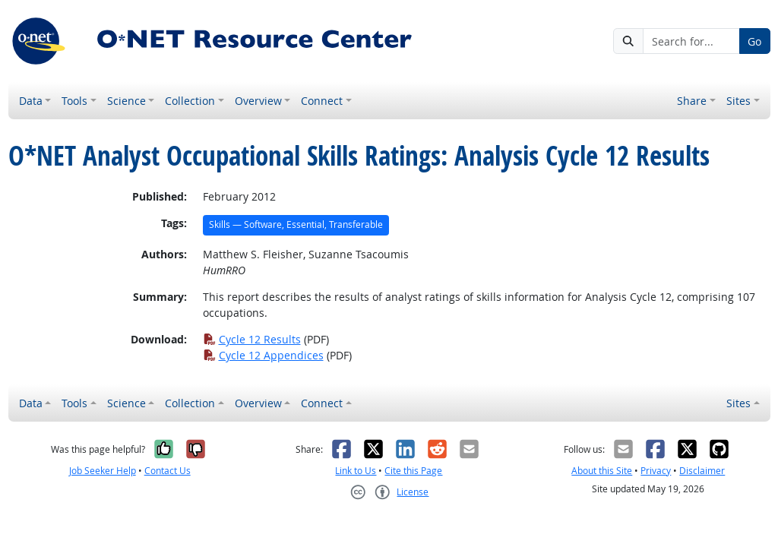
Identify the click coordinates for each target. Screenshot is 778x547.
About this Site (601, 470)
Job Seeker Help (102, 470)
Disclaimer (702, 470)
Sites (738, 100)
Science (126, 100)
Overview (258, 100)
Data (31, 100)
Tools (74, 100)
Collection (190, 100)
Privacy (655, 470)
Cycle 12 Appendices (263, 355)
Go (754, 41)
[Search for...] (691, 41)
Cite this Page (413, 470)
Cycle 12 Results (252, 339)
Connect (322, 100)
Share (692, 100)
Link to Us (355, 470)
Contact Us (167, 470)
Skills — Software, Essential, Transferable (296, 224)
